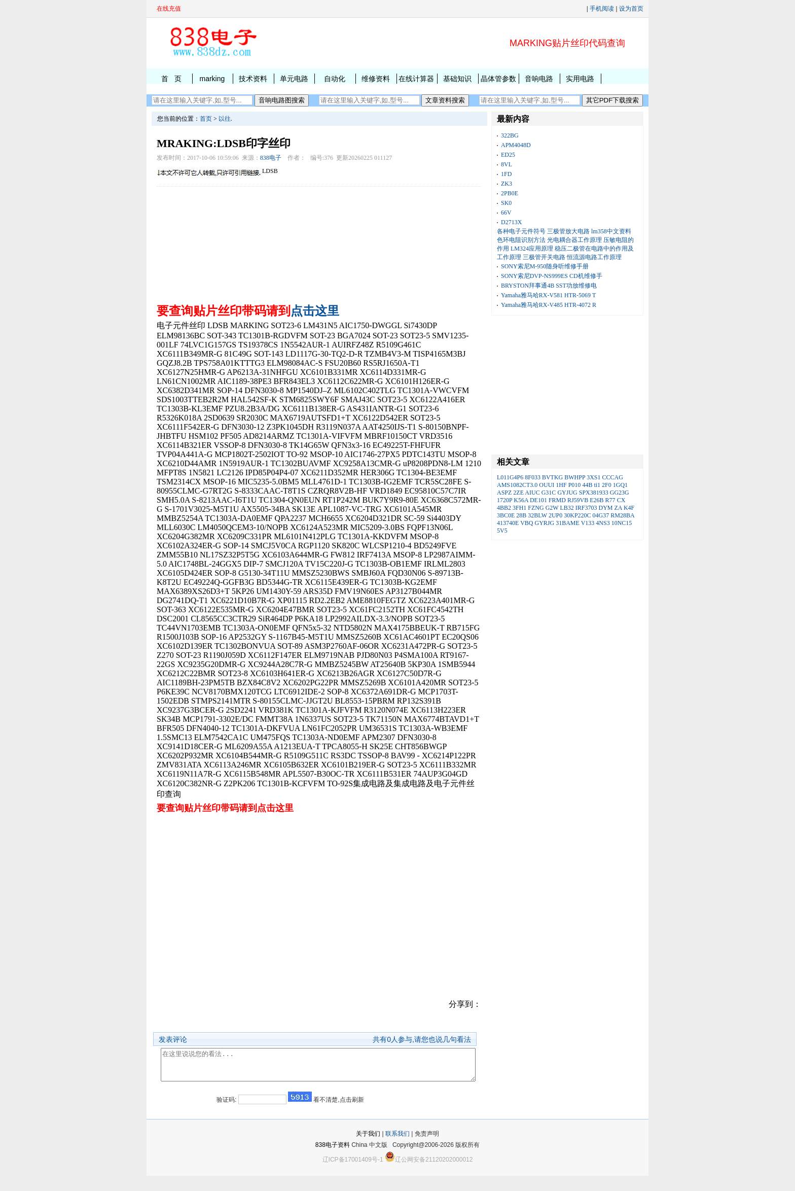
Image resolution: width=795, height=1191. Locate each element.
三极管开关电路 (544, 257)
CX (621, 500)
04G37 (601, 515)
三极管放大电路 (568, 231)
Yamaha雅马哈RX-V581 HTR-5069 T (548, 295)
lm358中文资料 (611, 231)
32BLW (537, 515)
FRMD (557, 500)
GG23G (619, 492)
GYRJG (544, 523)
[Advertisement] (319, 242)
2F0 (606, 484)
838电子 (270, 157)
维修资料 (376, 79)
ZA (618, 507)
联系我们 (397, 1148)
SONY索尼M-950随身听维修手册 (545, 266)
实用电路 (580, 79)
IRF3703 (586, 507)
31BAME (568, 523)
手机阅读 (602, 8)
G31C (548, 492)
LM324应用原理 (532, 248)
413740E (508, 523)
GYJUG (567, 492)
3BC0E (506, 515)
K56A (521, 500)
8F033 (532, 477)
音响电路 (539, 79)
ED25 (508, 154)
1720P (504, 500)
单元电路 (294, 79)
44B (587, 484)
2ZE (518, 492)
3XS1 (593, 477)
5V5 (502, 530)
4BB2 (504, 507)
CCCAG (612, 477)
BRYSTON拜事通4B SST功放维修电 (549, 285)
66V (506, 212)
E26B (596, 500)
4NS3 (602, 523)
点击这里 (315, 311)
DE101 (538, 500)
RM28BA (622, 515)
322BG (510, 135)
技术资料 (253, 79)
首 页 (171, 79)
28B (521, 515)
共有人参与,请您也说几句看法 (422, 1039)
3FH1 (519, 507)
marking (212, 79)
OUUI (546, 484)
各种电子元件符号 (521, 231)
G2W (552, 507)
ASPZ (504, 492)
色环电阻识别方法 (521, 239)
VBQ (526, 523)
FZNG (536, 507)
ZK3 (506, 183)
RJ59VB (577, 500)
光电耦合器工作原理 (574, 239)
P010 (574, 484)
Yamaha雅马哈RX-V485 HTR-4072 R (548, 304)
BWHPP (574, 477)
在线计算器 (416, 79)
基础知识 (457, 79)
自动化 (334, 79)
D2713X (511, 222)
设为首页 (631, 8)
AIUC (532, 492)
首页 (206, 118)
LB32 (566, 507)
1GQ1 (620, 484)
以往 (225, 118)
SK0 (506, 202)
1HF (561, 484)
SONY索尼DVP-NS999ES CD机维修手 (551, 275)
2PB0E (509, 193)
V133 (588, 523)
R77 (610, 500)
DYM (606, 507)
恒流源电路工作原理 (594, 257)
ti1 (597, 484)
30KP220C (577, 515)
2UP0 (555, 515)
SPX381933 (593, 492)
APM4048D (516, 145)
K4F (629, 507)
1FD (506, 174)
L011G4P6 (510, 477)
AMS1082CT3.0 (517, 484)
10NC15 (621, 523)
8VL (506, 164)
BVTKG (552, 477)
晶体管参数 (498, 79)
